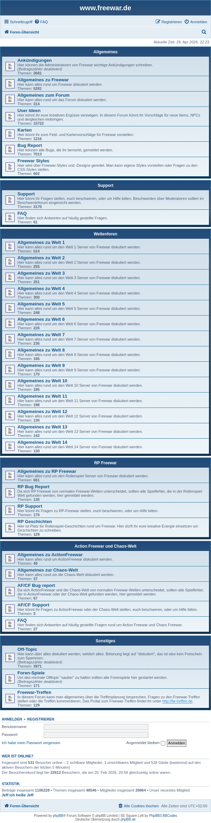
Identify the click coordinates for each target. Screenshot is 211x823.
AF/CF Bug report (36, 585)
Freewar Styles (33, 160)
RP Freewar (105, 463)
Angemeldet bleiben (145, 743)
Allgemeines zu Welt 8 (41, 350)
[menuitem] (41, 22)
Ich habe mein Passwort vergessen (31, 743)
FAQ (22, 213)
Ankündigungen (34, 60)
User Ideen (28, 110)
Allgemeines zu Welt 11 (42, 396)
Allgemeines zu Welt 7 (41, 334)
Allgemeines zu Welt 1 (41, 242)
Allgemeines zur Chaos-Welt (47, 570)
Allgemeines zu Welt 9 (41, 365)
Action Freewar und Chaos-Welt (105, 546)
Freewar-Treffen (34, 692)
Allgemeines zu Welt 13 (42, 426)
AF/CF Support (33, 604)
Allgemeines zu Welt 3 (41, 273)
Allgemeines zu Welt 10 (42, 380)
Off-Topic (27, 649)
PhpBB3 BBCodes (163, 816)
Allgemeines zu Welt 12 (42, 411)
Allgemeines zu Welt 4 (41, 288)
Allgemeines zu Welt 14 (42, 442)
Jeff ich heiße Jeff (18, 795)
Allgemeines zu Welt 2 (41, 257)
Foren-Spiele (31, 672)
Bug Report (29, 145)
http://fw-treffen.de (177, 701)
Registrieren (40, 719)
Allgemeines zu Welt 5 (41, 303)
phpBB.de (128, 819)
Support (106, 185)
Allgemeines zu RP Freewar (46, 471)
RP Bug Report (33, 486)
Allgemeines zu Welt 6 (41, 319)
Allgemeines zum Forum (43, 95)
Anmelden (12, 719)
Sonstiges (105, 641)
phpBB (58, 816)
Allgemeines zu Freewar (43, 79)
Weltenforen (105, 234)
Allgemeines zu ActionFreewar (50, 554)
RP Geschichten (34, 521)
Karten (24, 130)
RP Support (29, 506)
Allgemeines (105, 52)
